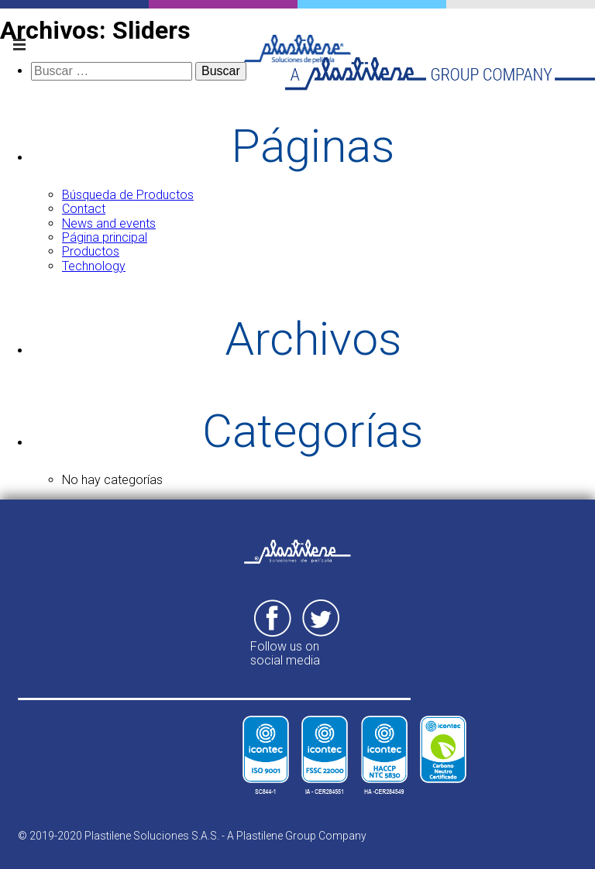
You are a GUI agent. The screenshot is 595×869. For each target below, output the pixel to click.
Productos (90, 251)
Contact (83, 208)
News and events (109, 223)
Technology (94, 266)
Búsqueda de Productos (128, 194)
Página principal (104, 237)
